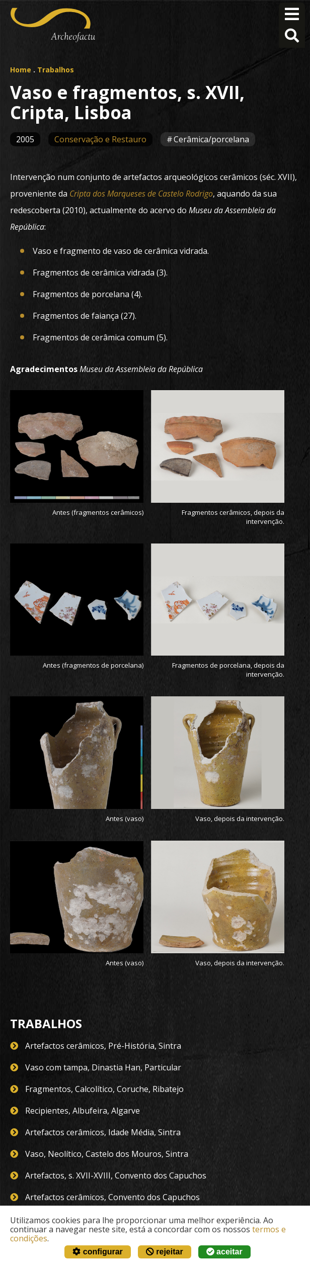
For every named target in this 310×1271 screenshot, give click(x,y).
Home (20, 69)
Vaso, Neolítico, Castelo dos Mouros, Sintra (106, 1153)
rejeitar (164, 1251)
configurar (97, 1251)
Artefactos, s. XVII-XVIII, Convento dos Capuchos (115, 1175)
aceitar (224, 1251)
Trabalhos (55, 69)
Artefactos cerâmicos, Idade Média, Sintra (103, 1132)
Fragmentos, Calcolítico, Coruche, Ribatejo (104, 1089)
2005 (25, 139)
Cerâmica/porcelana (211, 139)
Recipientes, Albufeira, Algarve (82, 1110)
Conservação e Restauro (100, 139)
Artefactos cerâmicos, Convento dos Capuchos (112, 1197)
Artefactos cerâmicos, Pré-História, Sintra (103, 1045)
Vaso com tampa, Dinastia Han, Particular (103, 1067)
